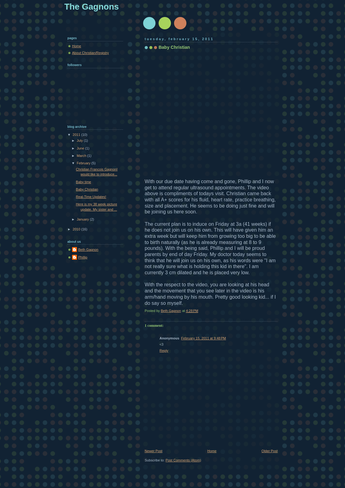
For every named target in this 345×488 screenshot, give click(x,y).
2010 (77, 229)
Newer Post (153, 451)
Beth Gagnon (88, 249)
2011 (77, 135)
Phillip (82, 257)
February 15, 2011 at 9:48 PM (203, 338)
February (84, 163)
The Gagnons (91, 6)
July (80, 140)
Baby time (83, 182)
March (82, 156)
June (81, 148)
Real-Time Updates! (91, 197)
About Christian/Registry (90, 53)
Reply (164, 350)
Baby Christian (87, 189)
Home (211, 451)
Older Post (270, 451)
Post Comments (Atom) (183, 460)
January (83, 219)
